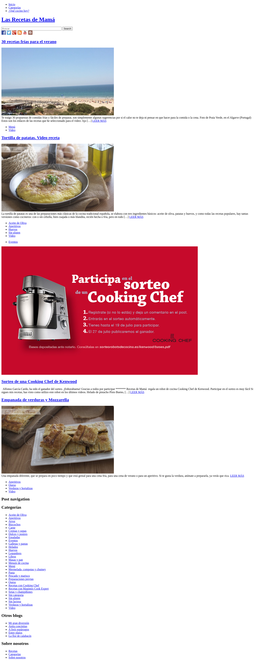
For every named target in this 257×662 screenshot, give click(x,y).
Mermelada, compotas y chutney (27, 569)
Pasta (12, 572)
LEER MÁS (99, 120)
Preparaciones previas (21, 579)
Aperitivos (15, 226)
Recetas (13, 651)
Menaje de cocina (19, 562)
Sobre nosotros (17, 657)
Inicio (12, 4)
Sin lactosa (15, 601)
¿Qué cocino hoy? (19, 10)
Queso (12, 485)
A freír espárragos (19, 629)
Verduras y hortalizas (21, 488)
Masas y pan (16, 559)
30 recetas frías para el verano (28, 41)
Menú (12, 126)
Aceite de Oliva (17, 222)
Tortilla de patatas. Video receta (30, 137)
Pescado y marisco (19, 575)
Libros (12, 556)
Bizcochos (15, 524)
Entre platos (15, 632)
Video (12, 130)
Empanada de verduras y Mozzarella (35, 399)
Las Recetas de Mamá (28, 19)
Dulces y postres (18, 534)
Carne (12, 527)
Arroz (12, 521)
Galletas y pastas (18, 543)
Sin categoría (16, 595)
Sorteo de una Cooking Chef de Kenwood (39, 381)
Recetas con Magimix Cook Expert (29, 588)
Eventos (13, 241)
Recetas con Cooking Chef (24, 585)
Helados (13, 546)
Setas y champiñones (20, 591)
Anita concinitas (18, 626)
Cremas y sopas (17, 530)
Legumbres (15, 553)
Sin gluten (14, 232)
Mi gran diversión (19, 623)
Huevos (13, 229)
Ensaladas (14, 537)
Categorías (15, 7)
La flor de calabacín (20, 635)
